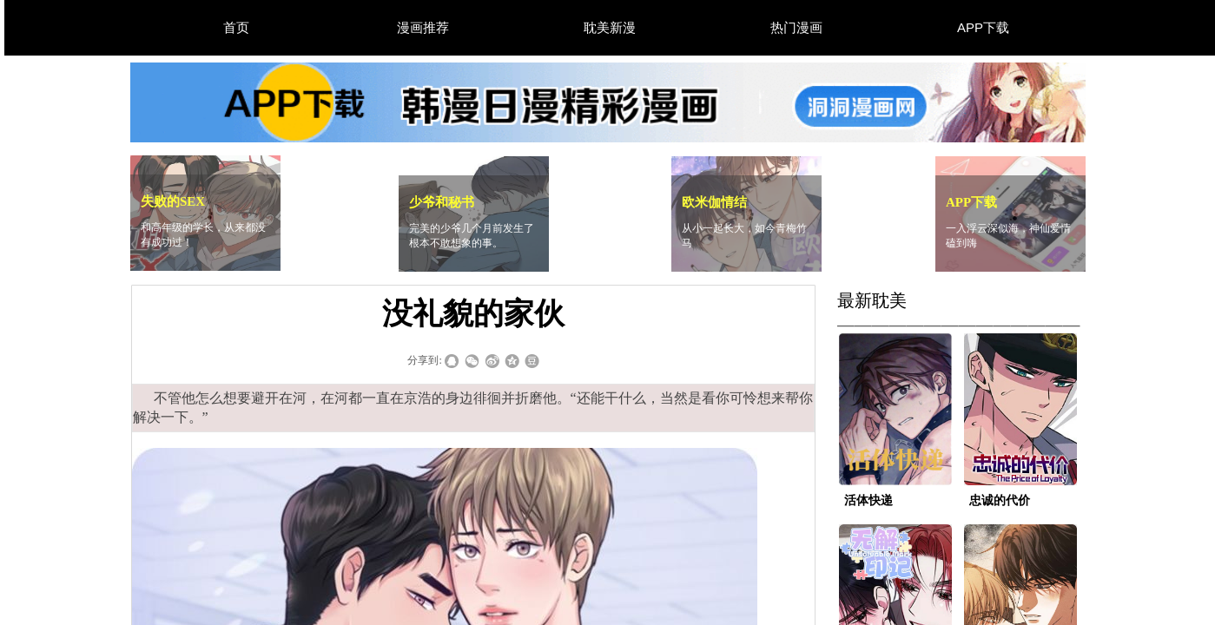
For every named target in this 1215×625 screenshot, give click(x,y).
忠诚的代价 (999, 500)
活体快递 (868, 500)
